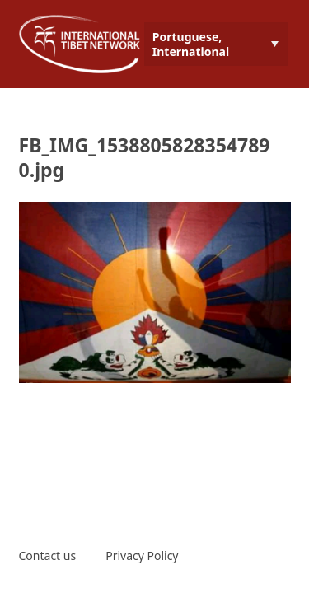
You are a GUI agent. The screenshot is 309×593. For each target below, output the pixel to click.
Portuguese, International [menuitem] (190, 44)
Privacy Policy (141, 555)
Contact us (48, 555)
